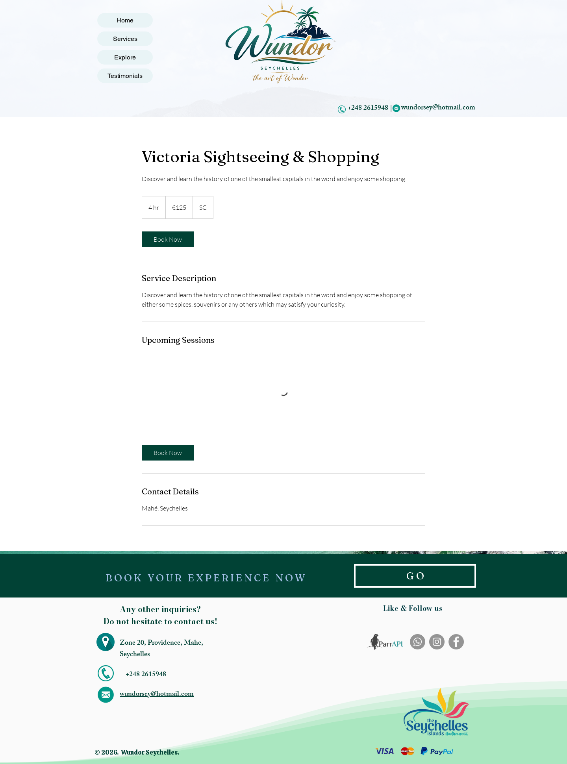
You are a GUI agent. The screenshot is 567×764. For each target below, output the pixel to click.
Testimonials (125, 76)
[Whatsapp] (417, 641)
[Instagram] (437, 641)
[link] (168, 239)
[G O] (415, 576)
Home (125, 20)
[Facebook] (456, 641)
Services (125, 39)
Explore (125, 57)
